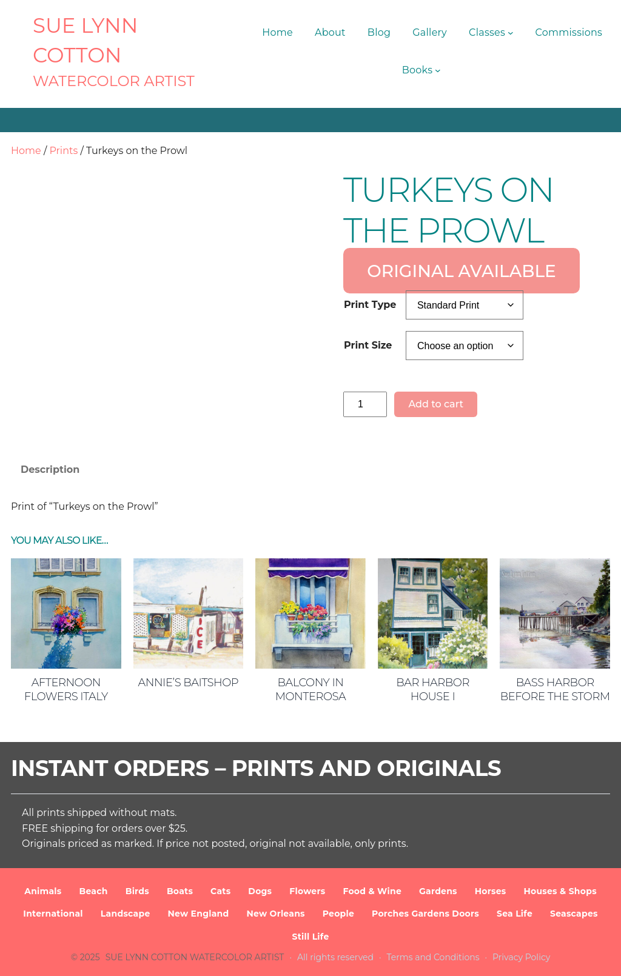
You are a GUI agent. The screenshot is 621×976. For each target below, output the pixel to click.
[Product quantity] (365, 404)
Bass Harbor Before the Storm (555, 689)
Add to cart (435, 404)
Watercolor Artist (114, 81)
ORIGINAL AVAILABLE (461, 270)
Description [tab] (50, 469)
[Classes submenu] (511, 33)
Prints (63, 150)
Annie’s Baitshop (188, 682)
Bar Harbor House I (432, 689)
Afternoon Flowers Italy (66, 689)
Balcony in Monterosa (310, 689)
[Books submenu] (438, 70)
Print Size (368, 345)
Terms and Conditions (433, 957)
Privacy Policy (521, 957)
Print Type (370, 304)
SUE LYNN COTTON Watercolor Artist (195, 957)
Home (26, 150)
